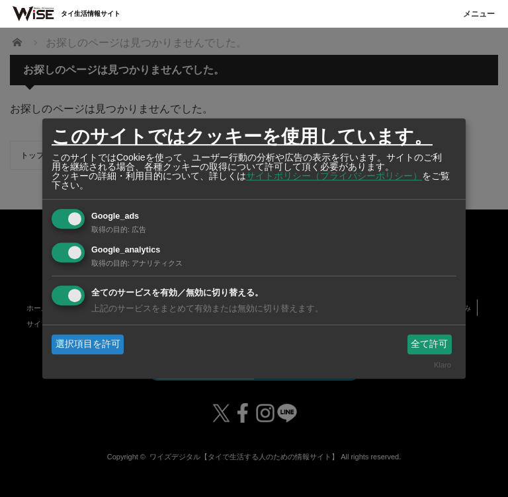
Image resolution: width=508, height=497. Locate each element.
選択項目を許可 (88, 343)
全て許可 (429, 343)
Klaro (442, 365)
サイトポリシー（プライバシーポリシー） (334, 176)
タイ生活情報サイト (90, 13)
